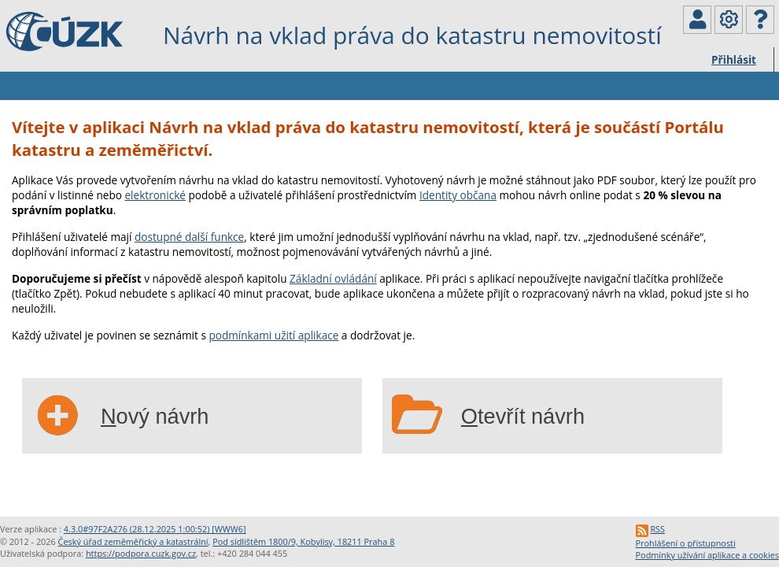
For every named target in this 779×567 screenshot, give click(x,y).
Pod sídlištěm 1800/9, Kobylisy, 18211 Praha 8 (303, 541)
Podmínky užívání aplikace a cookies (707, 555)
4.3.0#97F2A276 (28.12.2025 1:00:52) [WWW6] (155, 529)
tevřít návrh (523, 416)
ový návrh (155, 416)
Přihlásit (733, 59)
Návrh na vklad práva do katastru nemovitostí (412, 35)
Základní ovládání (333, 278)
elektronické (154, 194)
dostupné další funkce (189, 236)
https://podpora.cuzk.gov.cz (141, 553)
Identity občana (458, 194)
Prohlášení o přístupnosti (686, 543)
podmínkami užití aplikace (273, 335)
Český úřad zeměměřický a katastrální (133, 541)
